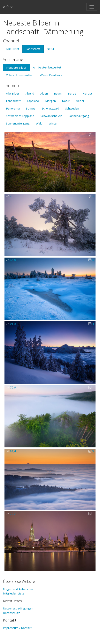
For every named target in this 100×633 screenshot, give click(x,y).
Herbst (87, 93)
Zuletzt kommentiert (20, 75)
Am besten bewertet (47, 67)
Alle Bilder (12, 49)
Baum (58, 93)
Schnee (30, 108)
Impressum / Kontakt (17, 628)
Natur (50, 49)
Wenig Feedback (51, 75)
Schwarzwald (50, 108)
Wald (39, 123)
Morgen (50, 101)
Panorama (13, 108)
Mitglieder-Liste (13, 593)
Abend (30, 93)
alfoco (8, 6)
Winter (53, 123)
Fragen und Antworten (18, 589)
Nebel (80, 101)
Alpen (44, 93)
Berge (72, 93)
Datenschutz (11, 613)
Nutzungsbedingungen (18, 608)
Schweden (72, 108)
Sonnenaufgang (79, 116)
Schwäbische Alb (51, 116)
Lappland (33, 101)
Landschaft (33, 49)
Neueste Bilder (16, 67)
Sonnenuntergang (18, 123)
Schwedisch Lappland (20, 116)
